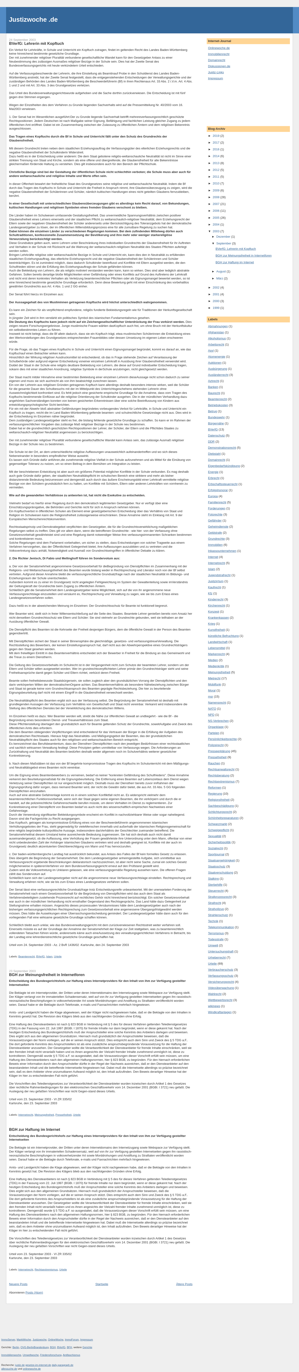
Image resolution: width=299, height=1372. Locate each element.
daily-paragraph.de (62, 1365)
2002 (216, 287)
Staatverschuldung (220, 872)
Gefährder (215, 520)
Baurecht (214, 393)
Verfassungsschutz (220, 975)
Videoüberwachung (221, 988)
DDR (211, 441)
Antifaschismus (71, 1355)
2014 (216, 156)
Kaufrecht (214, 587)
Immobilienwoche (11, 1355)
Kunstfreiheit (216, 629)
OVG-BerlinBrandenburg (35, 1347)
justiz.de (20, 1365)
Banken (213, 387)
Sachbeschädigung (221, 806)
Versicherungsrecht (221, 982)
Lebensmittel (216, 648)
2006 (216, 210)
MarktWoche (24, 1339)
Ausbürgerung (217, 368)
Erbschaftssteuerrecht (222, 484)
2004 (216, 224)
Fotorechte (215, 514)
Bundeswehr (216, 417)
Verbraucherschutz (220, 969)
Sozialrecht (215, 848)
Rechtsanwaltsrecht (221, 769)
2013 (216, 163)
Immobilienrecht (218, 54)
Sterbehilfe (215, 884)
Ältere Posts (184, 1284)
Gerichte (87, 1347)
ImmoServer (8, 1339)
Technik (213, 921)
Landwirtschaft (218, 642)
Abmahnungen (218, 326)
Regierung (215, 793)
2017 (216, 142)
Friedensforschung (51, 1355)
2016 (216, 149)
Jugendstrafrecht (219, 575)
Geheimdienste (218, 526)
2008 (216, 197)
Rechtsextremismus (46, 1269)
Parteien (213, 733)
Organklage (216, 727)
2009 (216, 190)
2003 (216, 231)
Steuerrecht (216, 890)
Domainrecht (216, 60)
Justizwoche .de (33, 19)
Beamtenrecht (26, 956)
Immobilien (215, 545)
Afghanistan (216, 332)
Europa (213, 496)
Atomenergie (216, 356)
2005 (216, 217)
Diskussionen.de (219, 66)
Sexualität (214, 836)
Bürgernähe (216, 423)
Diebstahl (214, 453)
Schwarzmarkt (217, 824)
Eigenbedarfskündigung (224, 466)
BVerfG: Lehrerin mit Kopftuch (36, 43)
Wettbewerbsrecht (220, 1000)
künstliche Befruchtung (223, 636)
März (220, 278)
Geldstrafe (215, 532)
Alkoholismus (217, 338)
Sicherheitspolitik (219, 842)
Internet (213, 557)
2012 (216, 170)
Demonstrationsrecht (222, 447)
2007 (216, 204)
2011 (216, 176)
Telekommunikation (221, 927)
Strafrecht (214, 903)
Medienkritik (216, 666)
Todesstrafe (216, 939)
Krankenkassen (218, 617)
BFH (69, 1347)
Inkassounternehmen (222, 551)
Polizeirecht (216, 745)
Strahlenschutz (218, 915)
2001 (216, 294)
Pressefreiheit (63, 1114)
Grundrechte (216, 538)
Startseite (101, 1284)
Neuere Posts (18, 1284)
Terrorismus (216, 933)
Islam (49, 956)
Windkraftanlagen (219, 1012)
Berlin (15, 1347)
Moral (212, 690)
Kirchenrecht (216, 605)
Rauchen (214, 763)
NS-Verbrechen (218, 721)
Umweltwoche (31, 1355)
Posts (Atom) (34, 1292)
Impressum (215, 78)
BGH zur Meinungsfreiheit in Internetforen (47, 975)
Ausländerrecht (218, 375)
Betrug (212, 411)
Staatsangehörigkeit (221, 860)
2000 (216, 301)
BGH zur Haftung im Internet (34, 1129)
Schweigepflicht (218, 830)
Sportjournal (216, 854)
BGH (53, 1347)
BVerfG (40, 956)
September (224, 243)
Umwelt (213, 945)
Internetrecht (25, 1114)
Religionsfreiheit (219, 799)
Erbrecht (213, 478)
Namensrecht (217, 702)
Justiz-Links (216, 72)
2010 (216, 183)
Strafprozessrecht (220, 897)
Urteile (58, 956)
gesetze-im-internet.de (38, 1365)
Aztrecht (213, 381)
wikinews (214, 1006)
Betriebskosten (218, 405)
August (221, 271)
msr (210, 696)
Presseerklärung (219, 751)
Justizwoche (39, 1339)
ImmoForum (72, 1339)
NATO (212, 708)
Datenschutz (216, 435)
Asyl (211, 350)
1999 (216, 308)
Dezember (223, 236)
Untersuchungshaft (220, 951)
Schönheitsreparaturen (223, 818)
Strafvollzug (216, 909)
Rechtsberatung (218, 775)
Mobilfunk (214, 684)
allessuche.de (9, 1368)
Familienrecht (217, 502)
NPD (211, 714)
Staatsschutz (216, 866)
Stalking (213, 878)
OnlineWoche (55, 1339)
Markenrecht (216, 654)
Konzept (213, 611)
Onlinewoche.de (219, 48)
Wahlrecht (214, 994)
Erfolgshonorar (218, 490)
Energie (213, 472)
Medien (213, 660)
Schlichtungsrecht (220, 812)
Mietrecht (214, 678)
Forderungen (216, 508)
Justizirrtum (215, 581)
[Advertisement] (229, 102)
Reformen (214, 787)
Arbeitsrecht (216, 344)
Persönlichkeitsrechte (222, 739)
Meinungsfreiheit (44, 1114)
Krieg (211, 623)
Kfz (210, 593)
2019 (216, 136)
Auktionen (214, 362)
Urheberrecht (217, 957)
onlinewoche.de (32, 1368)
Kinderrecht (215, 599)
